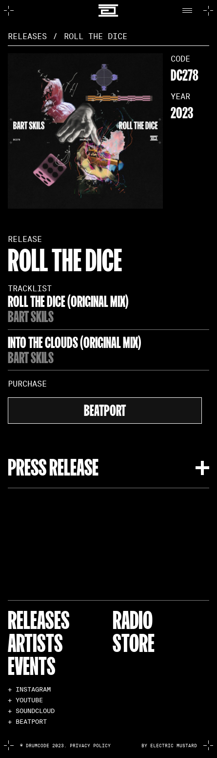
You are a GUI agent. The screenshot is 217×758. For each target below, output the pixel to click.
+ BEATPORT (27, 722)
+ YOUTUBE (25, 700)
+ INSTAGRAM (29, 690)
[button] (189, 11)
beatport (105, 409)
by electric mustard (169, 746)
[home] (108, 10)
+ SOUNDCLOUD (31, 711)
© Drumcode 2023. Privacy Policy (65, 746)
